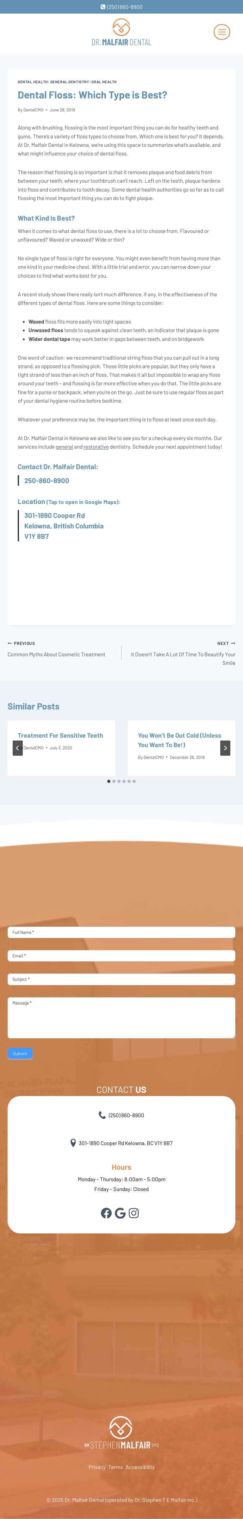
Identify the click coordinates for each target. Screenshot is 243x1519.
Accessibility (140, 1467)
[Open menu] (222, 32)
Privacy (97, 1467)
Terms (115, 1467)
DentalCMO (33, 109)
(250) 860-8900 (122, 1115)
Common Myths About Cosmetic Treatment (62, 648)
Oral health (104, 81)
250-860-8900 (46, 480)
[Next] (225, 748)
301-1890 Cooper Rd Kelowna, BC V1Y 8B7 (122, 1143)
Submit (20, 1053)
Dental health (33, 81)
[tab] (108, 781)
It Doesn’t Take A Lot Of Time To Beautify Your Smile (181, 652)
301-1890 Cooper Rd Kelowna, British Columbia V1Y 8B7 (64, 525)
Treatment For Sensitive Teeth (60, 735)
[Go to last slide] (18, 748)
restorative (96, 446)
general (64, 446)
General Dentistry (69, 81)
